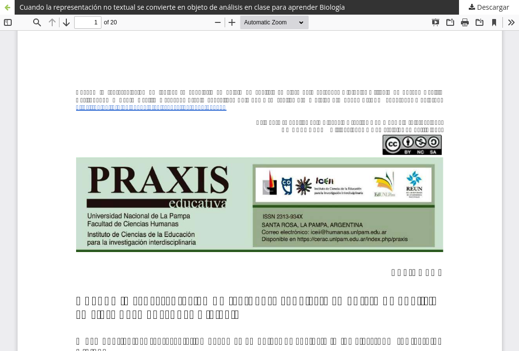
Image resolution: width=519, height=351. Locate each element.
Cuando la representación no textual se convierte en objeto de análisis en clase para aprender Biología (182, 7)
